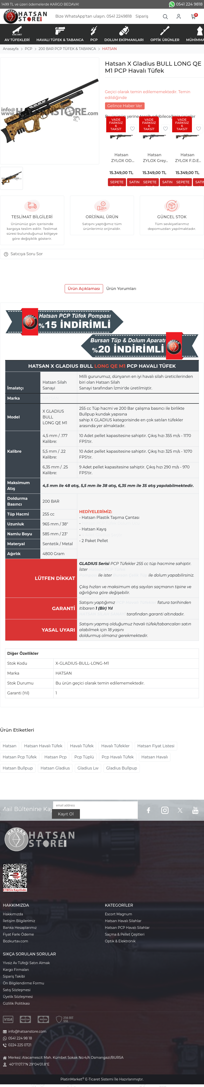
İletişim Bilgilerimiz (19, 921)
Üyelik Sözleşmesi (18, 997)
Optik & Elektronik (120, 941)
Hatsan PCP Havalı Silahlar (127, 927)
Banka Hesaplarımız (20, 927)
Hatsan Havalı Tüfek (43, 746)
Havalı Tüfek (81, 746)
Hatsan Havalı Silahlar (123, 921)
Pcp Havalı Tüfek (118, 757)
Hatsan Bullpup (18, 768)
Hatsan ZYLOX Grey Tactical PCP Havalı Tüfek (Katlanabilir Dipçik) (154, 158)
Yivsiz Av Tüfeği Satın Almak (26, 963)
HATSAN (50, 398)
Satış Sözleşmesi (16, 990)
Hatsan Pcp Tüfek (20, 757)
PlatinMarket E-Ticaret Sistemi (86, 1079)
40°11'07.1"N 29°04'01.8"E (29, 1064)
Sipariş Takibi (14, 976)
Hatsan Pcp (55, 757)
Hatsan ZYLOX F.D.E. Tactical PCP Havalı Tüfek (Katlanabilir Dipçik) (187, 158)
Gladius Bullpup (121, 768)
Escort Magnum (118, 914)
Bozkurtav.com (15, 941)
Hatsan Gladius (55, 768)
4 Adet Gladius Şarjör (102, 535)
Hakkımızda (13, 914)
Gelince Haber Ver (124, 106)
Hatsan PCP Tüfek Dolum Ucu (111, 523)
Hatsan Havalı (154, 757)
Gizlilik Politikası (16, 1003)
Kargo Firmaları (16, 969)
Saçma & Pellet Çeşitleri (125, 934)
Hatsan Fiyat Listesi (156, 746)
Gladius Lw (87, 768)
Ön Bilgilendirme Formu (23, 983)
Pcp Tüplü (84, 757)
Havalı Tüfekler (115, 746)
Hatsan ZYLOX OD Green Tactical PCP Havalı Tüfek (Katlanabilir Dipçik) (121, 158)
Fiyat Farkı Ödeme (18, 934)
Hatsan (9, 746)
